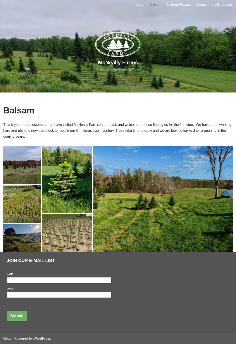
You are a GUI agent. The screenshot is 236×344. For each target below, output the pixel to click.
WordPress (42, 338)
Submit (17, 316)
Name (11, 274)
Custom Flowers (178, 4)
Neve (7, 338)
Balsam (155, 4)
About (141, 4)
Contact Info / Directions (214, 4)
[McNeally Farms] (118, 50)
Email (11, 289)
